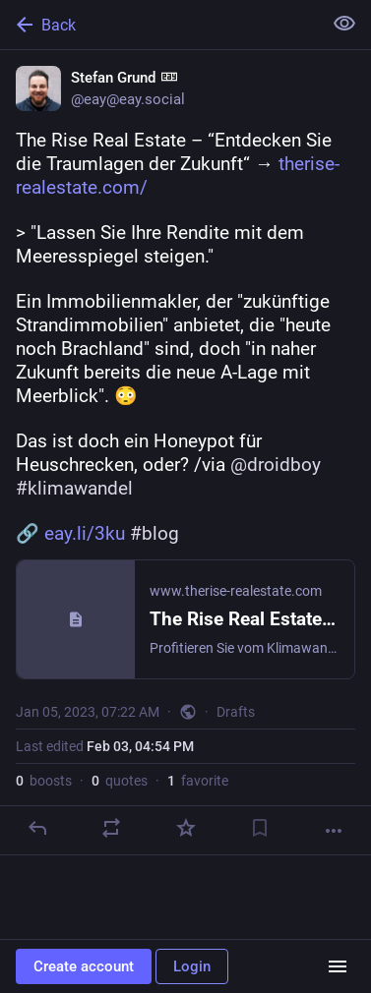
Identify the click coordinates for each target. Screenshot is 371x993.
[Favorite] (186, 828)
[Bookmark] (260, 828)
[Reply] (37, 828)
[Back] (159, 24)
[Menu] (337, 966)
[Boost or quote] (111, 828)
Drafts (235, 712)
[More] (333, 831)
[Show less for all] (344, 23)
